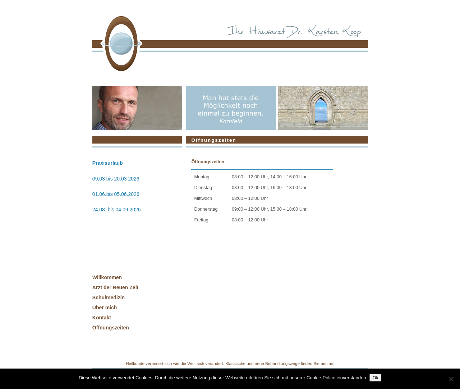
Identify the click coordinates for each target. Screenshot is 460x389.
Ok (375, 377)
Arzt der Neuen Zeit (115, 287)
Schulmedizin (108, 297)
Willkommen (107, 277)
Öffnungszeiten (110, 328)
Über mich (104, 307)
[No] (451, 379)
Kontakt (101, 317)
